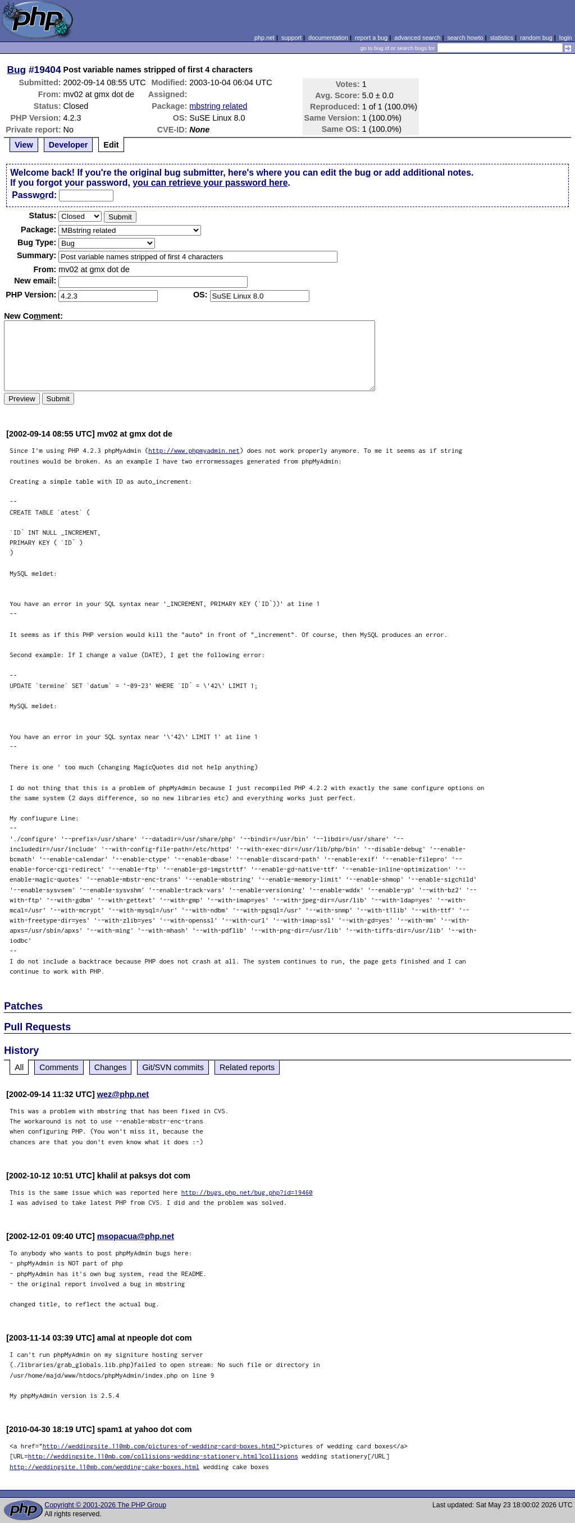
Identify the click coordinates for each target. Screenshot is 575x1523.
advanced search (417, 37)
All (19, 1067)
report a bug (371, 37)
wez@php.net (123, 1094)
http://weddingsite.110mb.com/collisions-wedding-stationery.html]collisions (163, 1456)
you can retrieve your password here (210, 182)
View (24, 144)
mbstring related (218, 106)
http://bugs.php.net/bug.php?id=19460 (247, 1192)
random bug (536, 37)
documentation (328, 37)
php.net (264, 37)
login (565, 37)
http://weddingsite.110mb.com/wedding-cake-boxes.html (104, 1466)
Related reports (247, 1067)
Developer (68, 144)
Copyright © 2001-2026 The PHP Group (105, 1505)
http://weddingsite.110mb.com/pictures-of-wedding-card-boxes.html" (161, 1445)
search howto (465, 37)
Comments (59, 1067)
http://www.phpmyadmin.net (194, 450)
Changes (110, 1067)
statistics (501, 37)
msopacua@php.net (135, 1236)
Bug (16, 69)
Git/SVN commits (173, 1067)
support (291, 37)
